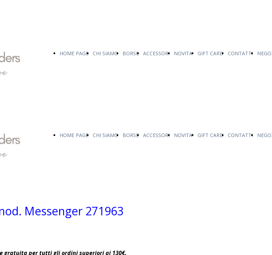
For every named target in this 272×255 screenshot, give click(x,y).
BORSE (131, 53)
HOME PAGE (74, 53)
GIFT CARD (210, 53)
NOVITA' (183, 53)
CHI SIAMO (105, 53)
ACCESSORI (156, 53)
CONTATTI (240, 53)
